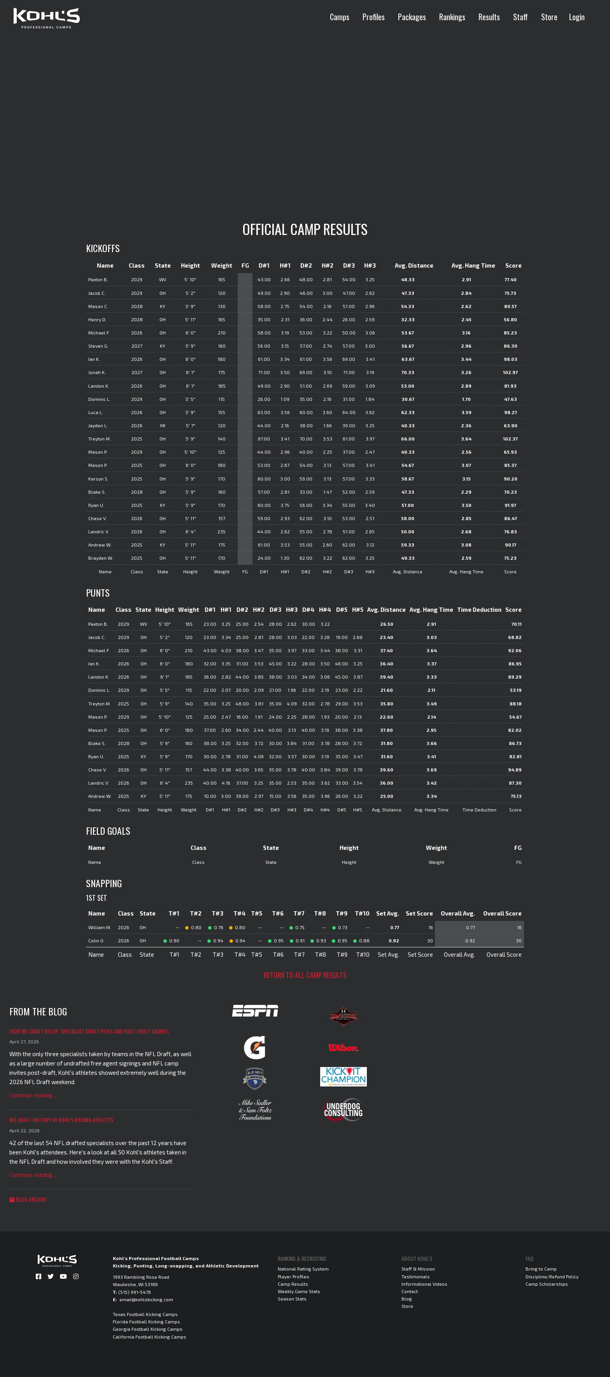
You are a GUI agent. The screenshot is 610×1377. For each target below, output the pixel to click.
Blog (406, 1298)
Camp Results (293, 1283)
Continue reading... (32, 1095)
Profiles (374, 17)
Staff (520, 17)
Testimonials (415, 1276)
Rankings (452, 17)
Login (577, 17)
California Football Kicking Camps (149, 1336)
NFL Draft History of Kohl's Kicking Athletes (61, 1120)
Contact (409, 1291)
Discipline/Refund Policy (552, 1276)
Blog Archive (28, 1199)
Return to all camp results (305, 975)
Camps (339, 17)
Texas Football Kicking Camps (145, 1314)
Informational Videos (424, 1283)
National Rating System (303, 1268)
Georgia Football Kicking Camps (147, 1329)
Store (549, 17)
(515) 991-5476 (134, 1292)
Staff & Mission (418, 1268)
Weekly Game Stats (299, 1291)
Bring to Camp (541, 1268)
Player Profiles (293, 1276)
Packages (412, 17)
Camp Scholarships (547, 1283)
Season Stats (292, 1298)
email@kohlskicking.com (146, 1299)
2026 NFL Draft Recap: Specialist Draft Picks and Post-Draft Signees (89, 1031)
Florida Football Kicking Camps (146, 1321)
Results (489, 17)
